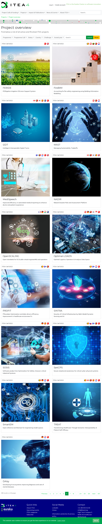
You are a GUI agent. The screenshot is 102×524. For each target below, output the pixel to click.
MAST (57, 144)
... (76, 494)
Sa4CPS (58, 367)
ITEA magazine (32, 512)
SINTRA (58, 310)
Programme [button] (7, 37)
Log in (51, 5)
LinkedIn (55, 508)
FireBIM (58, 87)
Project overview (14, 17)
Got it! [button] (96, 520)
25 (85, 494)
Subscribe (30, 515)
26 (89, 494)
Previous (44, 494)
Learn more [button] (61, 520)
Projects (4, 17)
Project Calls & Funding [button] (10, 12)
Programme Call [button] (20, 37)
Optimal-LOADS (63, 256)
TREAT (57, 424)
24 (80, 494)
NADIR (57, 199)
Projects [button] (23, 12)
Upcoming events (33, 510)
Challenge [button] (47, 37)
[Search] (90, 12)
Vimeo (54, 510)
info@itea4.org (83, 510)
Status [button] (30, 37)
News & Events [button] (52, 12)
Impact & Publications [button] (36, 12)
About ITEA (31, 508)
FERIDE (7, 87)
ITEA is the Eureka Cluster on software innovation (83, 4)
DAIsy (6, 481)
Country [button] (38, 37)
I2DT (5, 144)
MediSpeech (10, 199)
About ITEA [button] (64, 12)
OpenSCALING (11, 256)
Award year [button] (58, 37)
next (93, 494)
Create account (60, 5)
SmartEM (8, 424)
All (99, 494)
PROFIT (7, 310)
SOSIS (6, 367)
